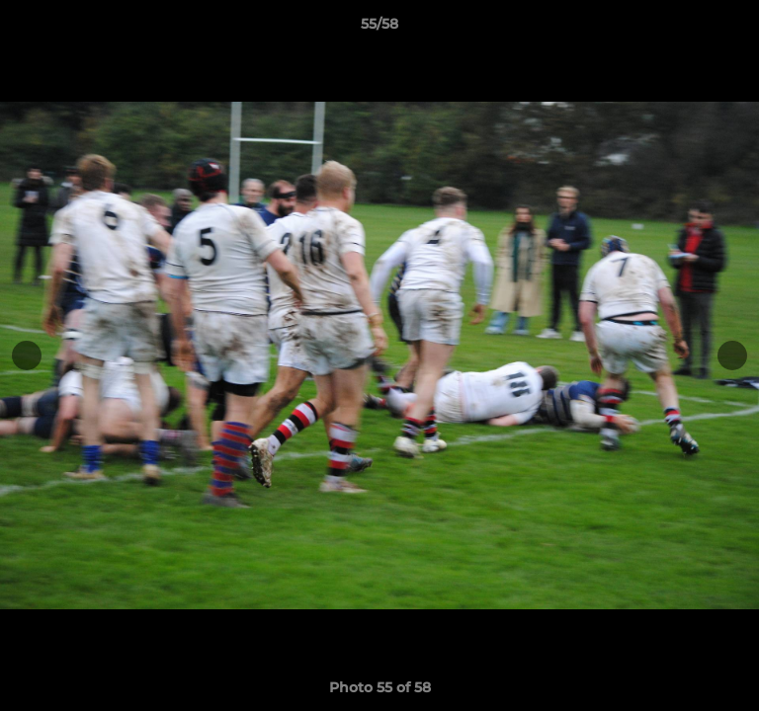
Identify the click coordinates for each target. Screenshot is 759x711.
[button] (735, 29)
